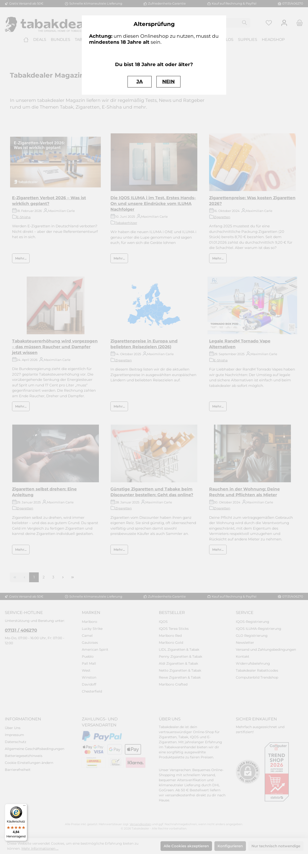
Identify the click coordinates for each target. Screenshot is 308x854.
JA (139, 81)
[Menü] (24, 807)
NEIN (168, 81)
